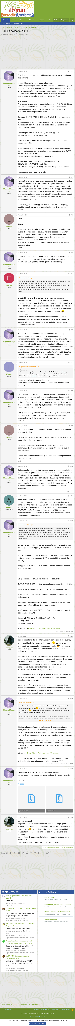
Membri (41, 20)
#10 (71, 466)
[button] (26, 20)
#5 (72, 274)
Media (31, 20)
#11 (71, 495)
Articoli (13, 20)
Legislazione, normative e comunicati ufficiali (20, 937)
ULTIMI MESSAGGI (10, 891)
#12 (71, 520)
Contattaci (36, 1009)
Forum (5, 20)
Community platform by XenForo (37, 1013)
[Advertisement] (37, 51)
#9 (72, 425)
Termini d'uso (45, 1009)
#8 (72, 390)
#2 (72, 177)
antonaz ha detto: (24, 524)
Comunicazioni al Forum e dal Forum (17, 919)
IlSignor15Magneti (9, 34)
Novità (22, 20)
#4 (72, 253)
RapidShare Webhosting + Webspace (44, 628)
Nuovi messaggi (6, 23)
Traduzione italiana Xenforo (37, 1016)
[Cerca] (72, 20)
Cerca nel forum (18, 23)
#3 (72, 215)
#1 (72, 71)
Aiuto (63, 1009)
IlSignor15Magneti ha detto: (28, 366)
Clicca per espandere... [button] (45, 720)
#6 (72, 330)
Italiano (8, 1009)
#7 (72, 362)
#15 (71, 768)
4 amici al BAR (10, 904)
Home (68, 1009)
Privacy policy (55, 1009)
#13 (71, 635)
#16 (71, 816)
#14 (71, 698)
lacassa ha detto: (24, 278)
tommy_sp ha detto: (25, 702)
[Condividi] (69, 71)
